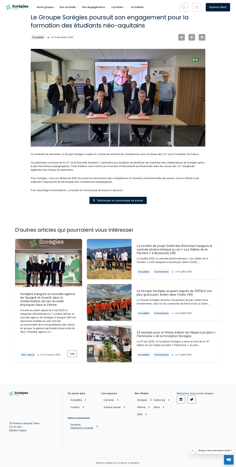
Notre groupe (45, 7)
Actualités (137, 7)
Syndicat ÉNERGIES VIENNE (84, 426)
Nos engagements (93, 7)
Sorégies (143, 400)
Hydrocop (160, 400)
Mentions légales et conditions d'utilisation (118, 463)
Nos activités (68, 7)
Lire (72, 353)
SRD (142, 414)
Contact (77, 407)
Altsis (159, 407)
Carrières (117, 7)
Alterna (143, 407)
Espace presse (115, 407)
